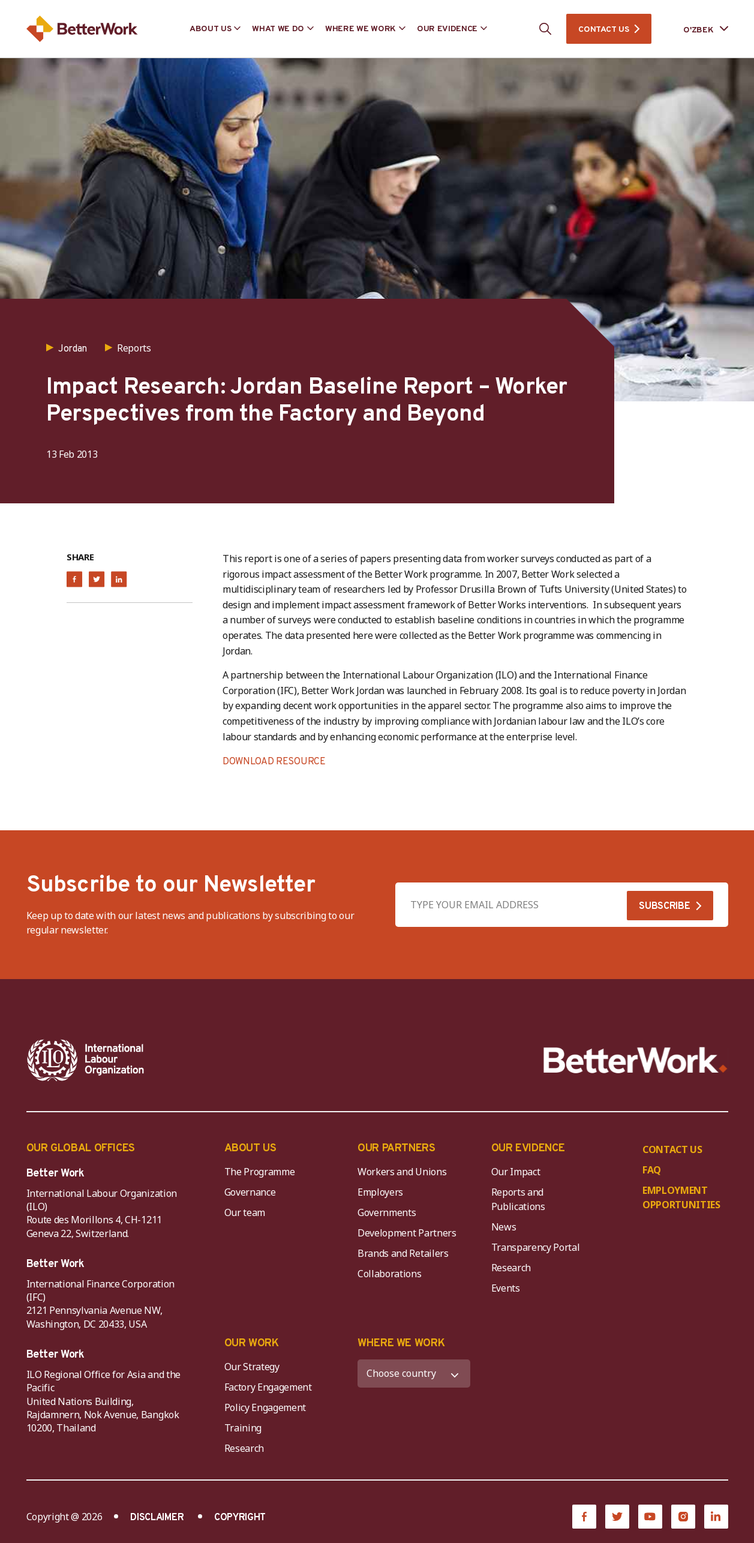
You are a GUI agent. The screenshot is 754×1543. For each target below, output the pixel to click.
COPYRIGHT (240, 1518)
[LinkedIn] (716, 1517)
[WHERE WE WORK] (414, 1373)
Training (243, 1427)
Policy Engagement (267, 1407)
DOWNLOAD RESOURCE (274, 762)
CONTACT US (603, 30)
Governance (250, 1192)
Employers (380, 1192)
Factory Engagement (268, 1387)
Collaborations (390, 1273)
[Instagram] (683, 1517)
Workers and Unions (402, 1171)
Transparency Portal (535, 1247)
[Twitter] (617, 1517)
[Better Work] (635, 1060)
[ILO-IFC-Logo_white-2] (85, 1060)
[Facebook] (584, 1517)
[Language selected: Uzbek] (697, 29)
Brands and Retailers (403, 1253)
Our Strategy (252, 1366)
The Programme (259, 1171)
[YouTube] (650, 1517)
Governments (387, 1212)
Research (511, 1267)
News (503, 1226)
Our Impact (515, 1171)
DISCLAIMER (157, 1518)
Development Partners (407, 1232)
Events (505, 1288)
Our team (244, 1212)
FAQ (651, 1169)
